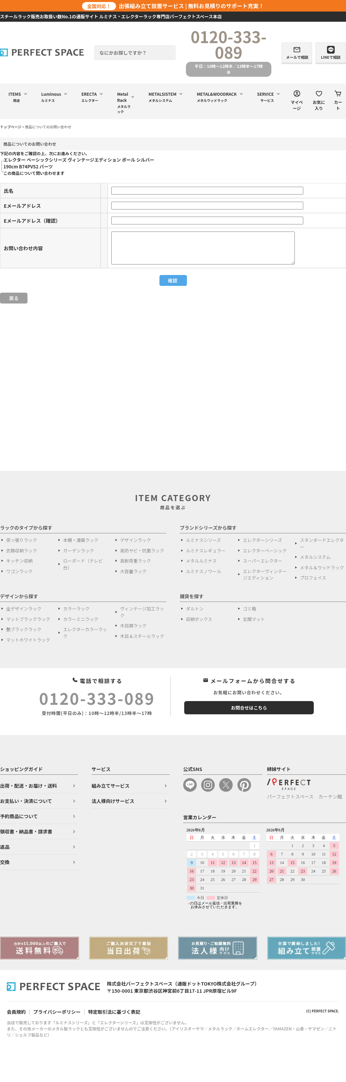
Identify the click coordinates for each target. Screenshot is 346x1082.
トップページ (10, 126)
